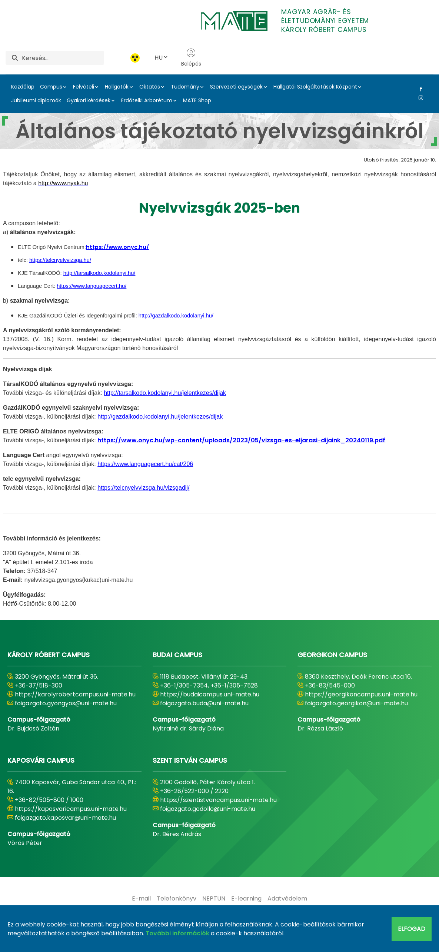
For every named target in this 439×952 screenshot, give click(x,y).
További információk (177, 933)
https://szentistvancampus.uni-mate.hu (218, 800)
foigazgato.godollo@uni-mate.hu (207, 809)
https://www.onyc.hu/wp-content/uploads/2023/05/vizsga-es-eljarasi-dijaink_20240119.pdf (241, 440)
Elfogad (411, 929)
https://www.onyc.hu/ (117, 247)
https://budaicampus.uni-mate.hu (209, 694)
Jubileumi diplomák (36, 100)
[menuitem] (141, 898)
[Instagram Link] (419, 97)
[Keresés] (63, 58)
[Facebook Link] (419, 88)
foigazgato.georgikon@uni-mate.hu (356, 703)
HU (161, 57)
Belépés (191, 57)
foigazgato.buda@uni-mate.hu (204, 703)
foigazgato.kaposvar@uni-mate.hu (65, 817)
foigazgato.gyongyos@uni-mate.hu (66, 703)
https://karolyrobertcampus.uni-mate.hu (75, 694)
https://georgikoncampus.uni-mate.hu (361, 694)
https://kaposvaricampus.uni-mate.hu (71, 809)
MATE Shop (197, 100)
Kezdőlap (22, 86)
